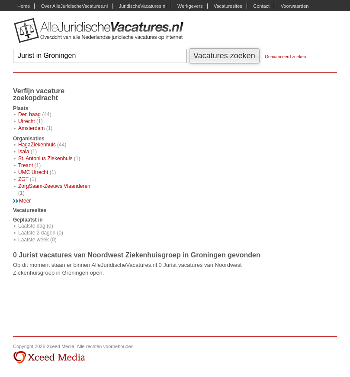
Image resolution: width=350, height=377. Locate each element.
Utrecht (26, 121)
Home (23, 6)
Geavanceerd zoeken (285, 56)
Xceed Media (49, 357)
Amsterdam (31, 128)
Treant (25, 165)
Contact (261, 6)
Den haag (29, 114)
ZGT (23, 179)
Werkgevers (189, 6)
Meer (25, 200)
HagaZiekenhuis (37, 145)
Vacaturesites (228, 6)
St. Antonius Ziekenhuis (45, 158)
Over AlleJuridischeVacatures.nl (74, 6)
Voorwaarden (295, 6)
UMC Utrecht (33, 172)
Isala (23, 152)
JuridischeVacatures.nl (143, 6)
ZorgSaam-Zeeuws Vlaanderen (54, 186)
